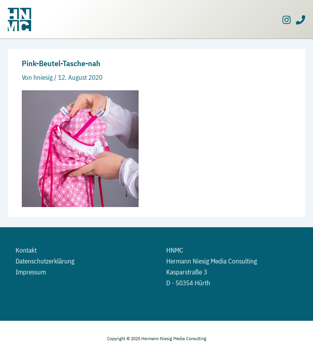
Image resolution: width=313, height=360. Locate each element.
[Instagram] (286, 20)
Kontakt (26, 250)
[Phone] (300, 20)
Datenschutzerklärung (45, 261)
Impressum (31, 272)
